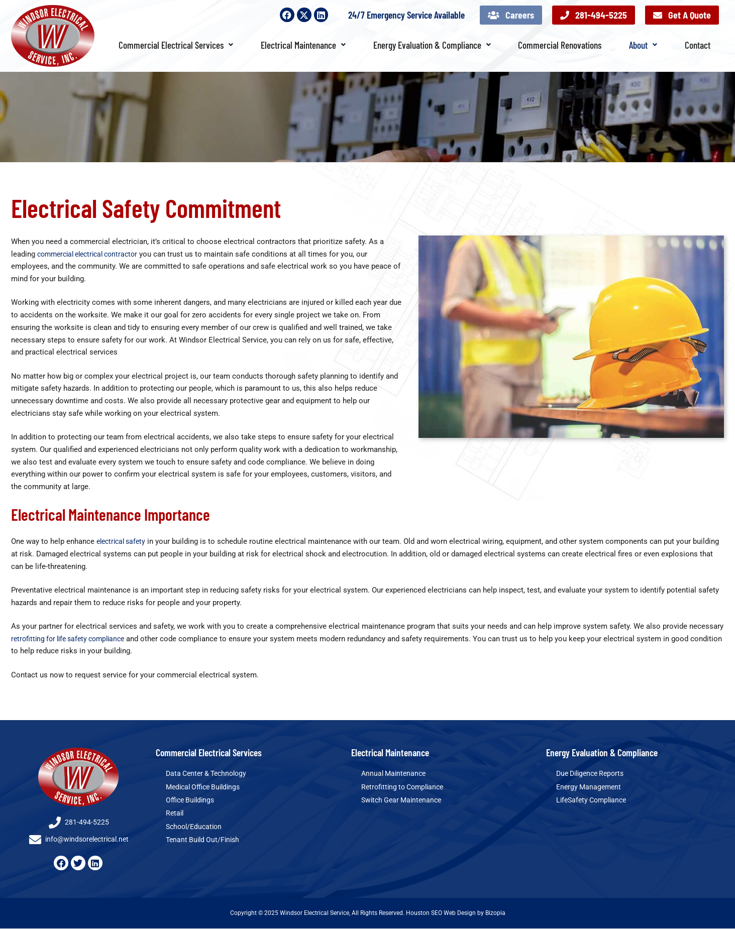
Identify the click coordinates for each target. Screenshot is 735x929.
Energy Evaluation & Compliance (432, 45)
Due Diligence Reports (593, 773)
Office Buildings (192, 800)
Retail (175, 814)
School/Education (196, 828)
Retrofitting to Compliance (405, 787)
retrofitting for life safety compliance (72, 638)
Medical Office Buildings (206, 787)
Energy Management (590, 787)
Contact (697, 45)
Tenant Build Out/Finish (205, 841)
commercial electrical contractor (92, 254)
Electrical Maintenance (303, 45)
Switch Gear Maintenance (404, 800)
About (643, 45)
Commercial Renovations (559, 45)
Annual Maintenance (395, 773)
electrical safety (123, 541)
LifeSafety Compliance (594, 800)
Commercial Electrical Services (176, 45)
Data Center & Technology (209, 773)
